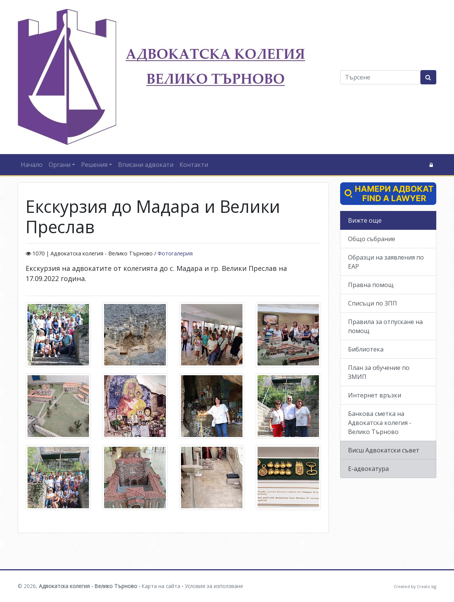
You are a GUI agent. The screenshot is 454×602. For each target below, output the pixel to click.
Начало (32, 164)
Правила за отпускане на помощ (385, 326)
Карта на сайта (161, 586)
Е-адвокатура (368, 468)
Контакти (193, 164)
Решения (94, 164)
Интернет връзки (374, 395)
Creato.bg (426, 586)
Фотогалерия (175, 253)
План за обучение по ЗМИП (379, 372)
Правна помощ (371, 285)
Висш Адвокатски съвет (383, 450)
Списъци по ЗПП (372, 303)
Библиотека (365, 349)
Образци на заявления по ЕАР (386, 261)
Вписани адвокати (145, 164)
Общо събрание (371, 239)
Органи (60, 164)
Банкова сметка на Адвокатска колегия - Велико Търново (379, 422)
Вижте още (365, 220)
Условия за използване (214, 586)
